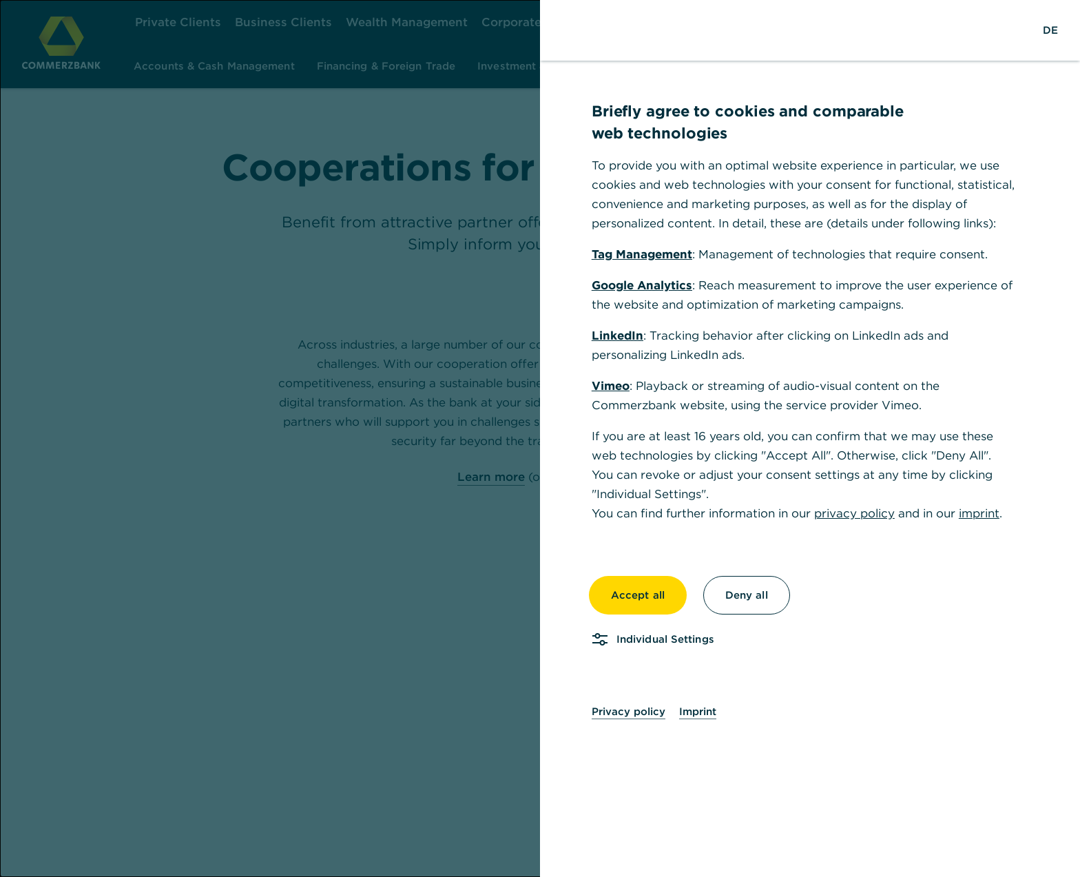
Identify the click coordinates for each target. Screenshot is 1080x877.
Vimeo (611, 385)
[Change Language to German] (1050, 30)
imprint (979, 513)
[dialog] (540, 438)
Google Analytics (642, 285)
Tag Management (642, 254)
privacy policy (854, 513)
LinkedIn (617, 335)
